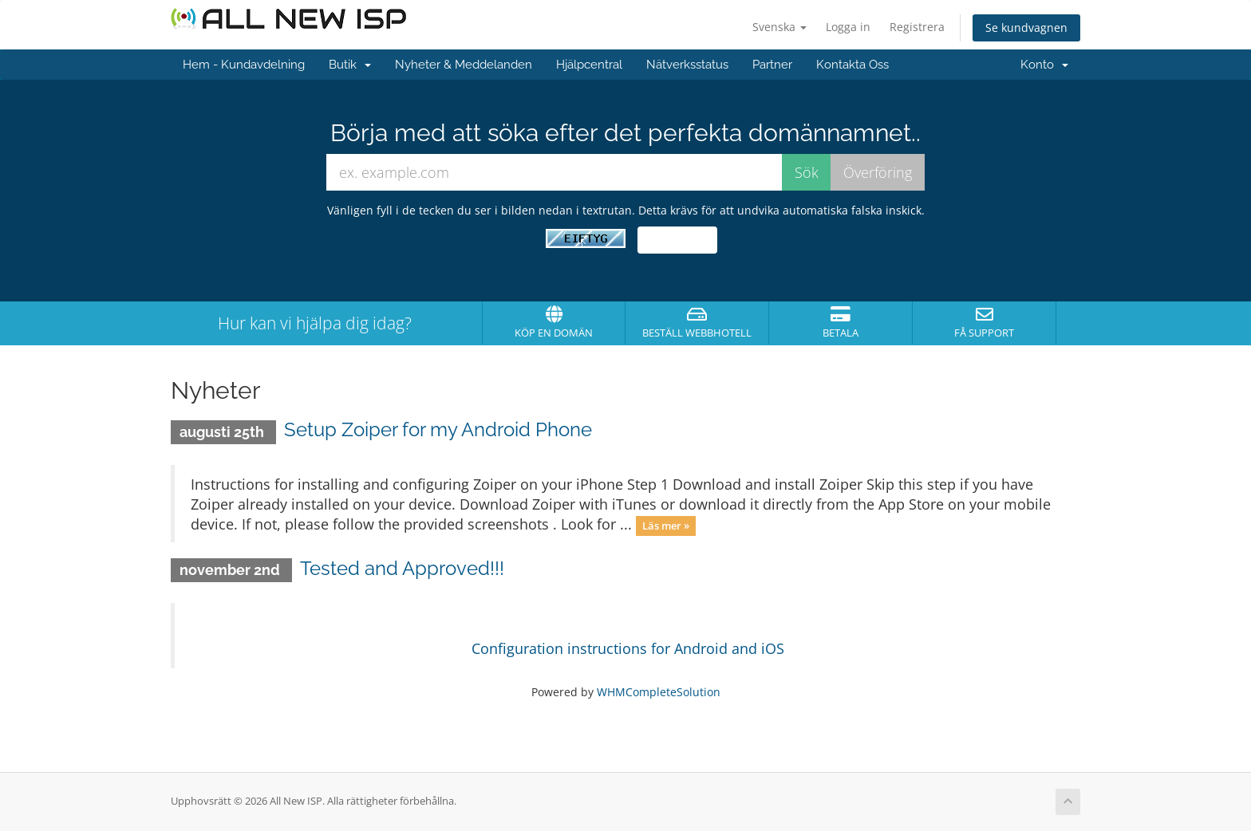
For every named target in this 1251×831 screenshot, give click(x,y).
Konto (1044, 64)
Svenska (779, 26)
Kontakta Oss (852, 64)
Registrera (917, 26)
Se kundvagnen (1026, 27)
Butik (350, 64)
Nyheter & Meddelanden (463, 64)
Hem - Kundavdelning (244, 64)
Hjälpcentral (589, 64)
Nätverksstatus (687, 64)
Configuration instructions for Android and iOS (628, 648)
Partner (772, 64)
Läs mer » (665, 525)
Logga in (848, 26)
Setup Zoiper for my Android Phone (438, 429)
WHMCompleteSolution (658, 691)
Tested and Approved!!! (402, 568)
